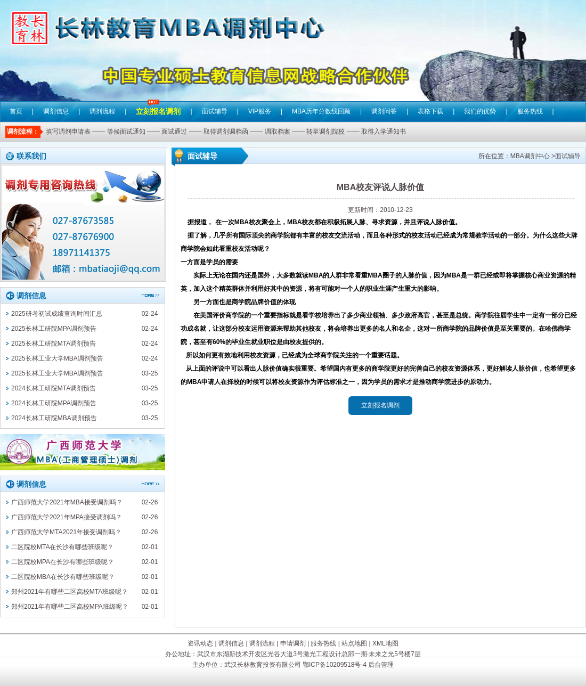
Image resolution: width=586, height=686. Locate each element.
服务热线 (530, 111)
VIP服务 (259, 111)
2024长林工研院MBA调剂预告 (54, 418)
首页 (16, 111)
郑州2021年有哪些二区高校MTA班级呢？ (69, 591)
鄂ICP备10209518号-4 (335, 664)
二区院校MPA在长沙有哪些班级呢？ (62, 562)
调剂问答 (384, 111)
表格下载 (430, 111)
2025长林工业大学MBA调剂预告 (57, 358)
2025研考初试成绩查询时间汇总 (56, 313)
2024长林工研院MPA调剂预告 (53, 403)
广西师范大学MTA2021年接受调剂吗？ (66, 532)
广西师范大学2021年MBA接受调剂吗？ (67, 502)
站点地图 (354, 643)
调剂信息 (56, 111)
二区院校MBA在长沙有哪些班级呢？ (63, 577)
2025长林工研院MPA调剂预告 (53, 328)
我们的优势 (480, 111)
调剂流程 (102, 111)
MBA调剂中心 (530, 156)
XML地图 (385, 643)
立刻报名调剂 (158, 103)
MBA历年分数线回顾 (321, 111)
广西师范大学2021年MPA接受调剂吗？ (66, 517)
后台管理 (381, 664)
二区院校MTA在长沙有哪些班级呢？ (62, 547)
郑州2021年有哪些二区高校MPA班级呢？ (69, 606)
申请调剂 (293, 643)
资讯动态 (200, 643)
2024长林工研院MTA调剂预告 (53, 388)
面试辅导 (214, 111)
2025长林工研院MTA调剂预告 (53, 343)
